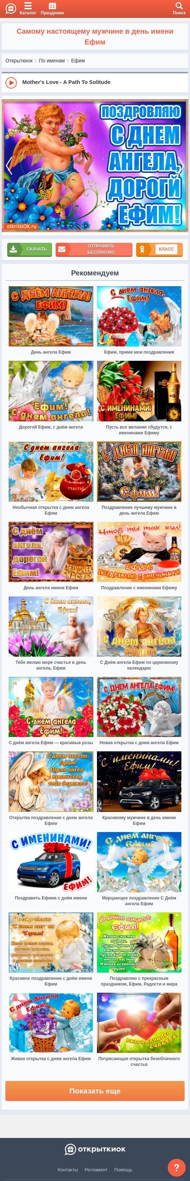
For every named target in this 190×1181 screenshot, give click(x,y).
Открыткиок (19, 60)
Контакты (68, 1169)
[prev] (9, 165)
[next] (181, 165)
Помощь (123, 1169)
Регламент (96, 1169)
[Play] (11, 83)
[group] (95, 82)
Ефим (78, 60)
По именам (52, 60)
